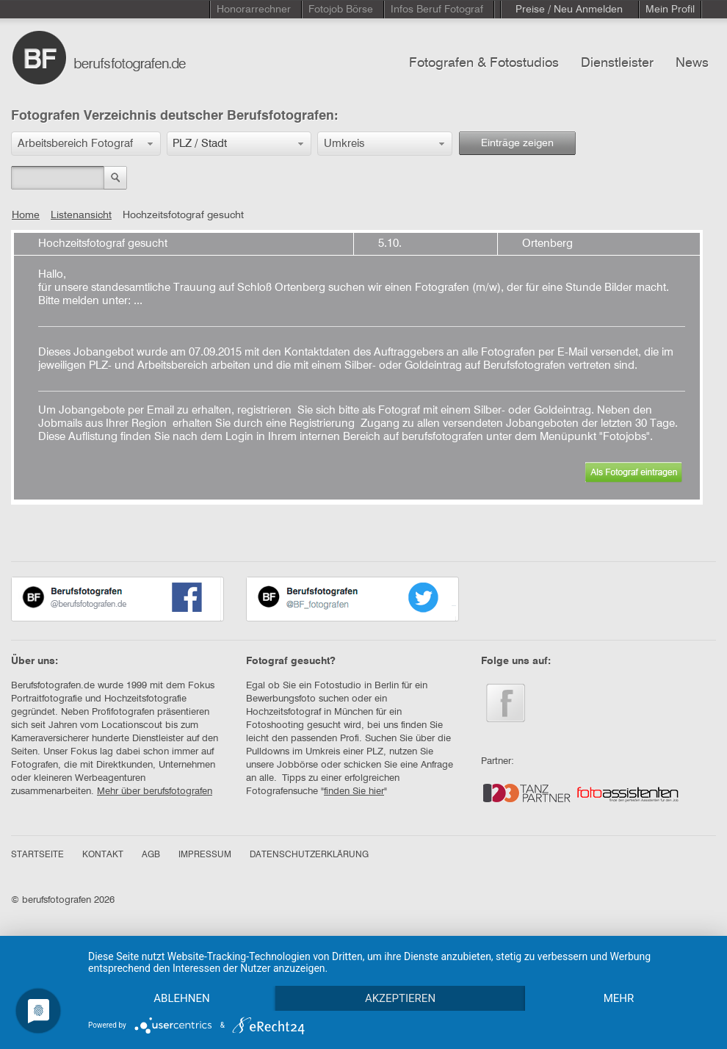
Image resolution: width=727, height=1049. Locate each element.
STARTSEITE (37, 855)
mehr (619, 998)
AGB (151, 855)
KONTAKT (102, 855)
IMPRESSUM (204, 855)
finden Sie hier (354, 791)
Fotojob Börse (340, 9)
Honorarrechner (254, 9)
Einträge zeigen (517, 143)
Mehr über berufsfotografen (154, 791)
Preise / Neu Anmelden (569, 9)
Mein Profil (670, 9)
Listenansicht (81, 215)
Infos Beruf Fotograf (437, 9)
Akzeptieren (400, 998)
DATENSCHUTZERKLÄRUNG (309, 855)
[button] (86, 143)
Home (26, 215)
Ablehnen (181, 998)
